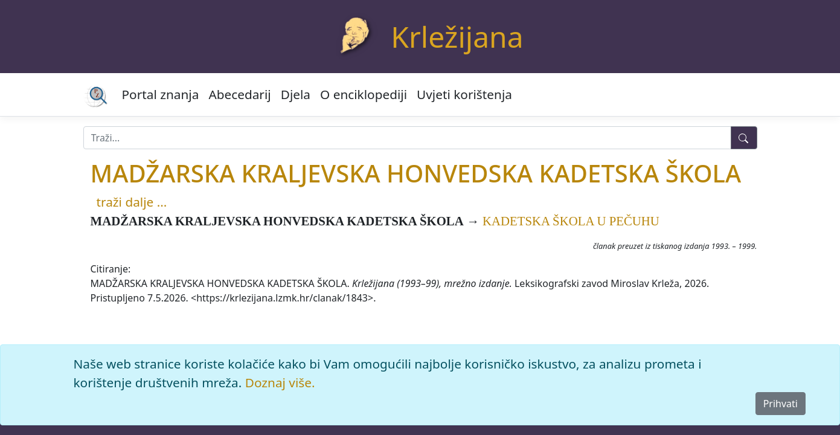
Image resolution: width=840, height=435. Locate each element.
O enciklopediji (363, 94)
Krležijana (457, 36)
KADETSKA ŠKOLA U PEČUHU (571, 221)
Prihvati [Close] (780, 403)
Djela (295, 94)
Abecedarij (239, 94)
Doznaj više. (280, 382)
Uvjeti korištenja (464, 94)
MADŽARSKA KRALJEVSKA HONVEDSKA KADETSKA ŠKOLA (416, 173)
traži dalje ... (132, 201)
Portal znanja (160, 94)
